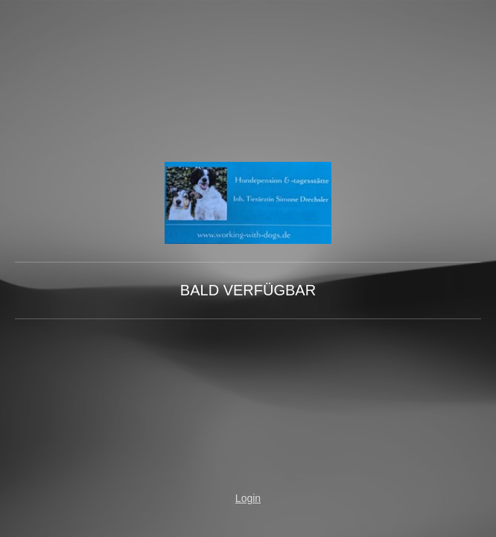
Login (248, 498)
